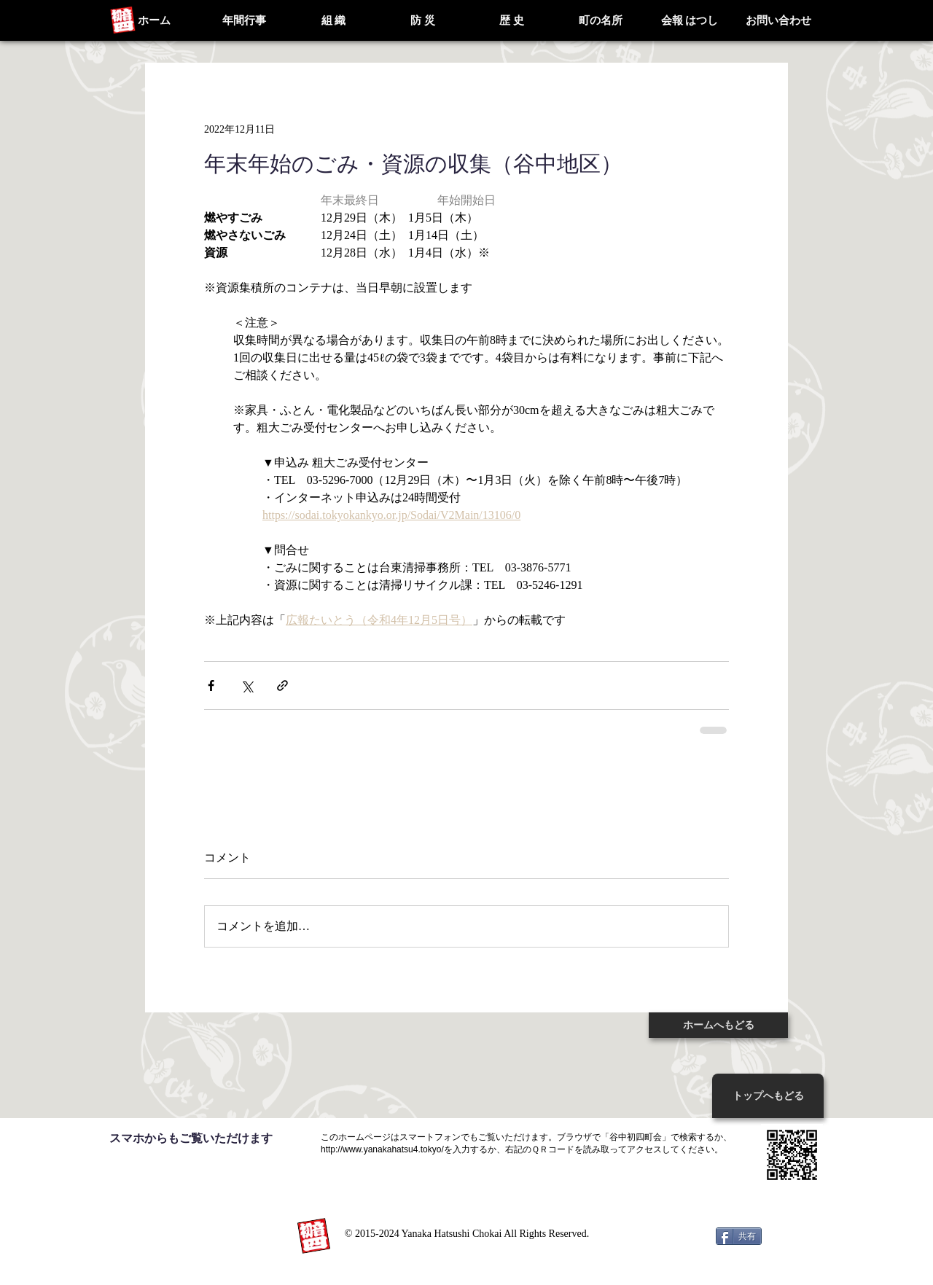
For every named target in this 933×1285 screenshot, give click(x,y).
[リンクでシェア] (282, 685)
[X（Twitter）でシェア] (247, 685)
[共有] (739, 1236)
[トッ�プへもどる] (768, 1096)
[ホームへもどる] (718, 1025)
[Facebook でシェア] (211, 685)
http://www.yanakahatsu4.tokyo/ (382, 1149)
